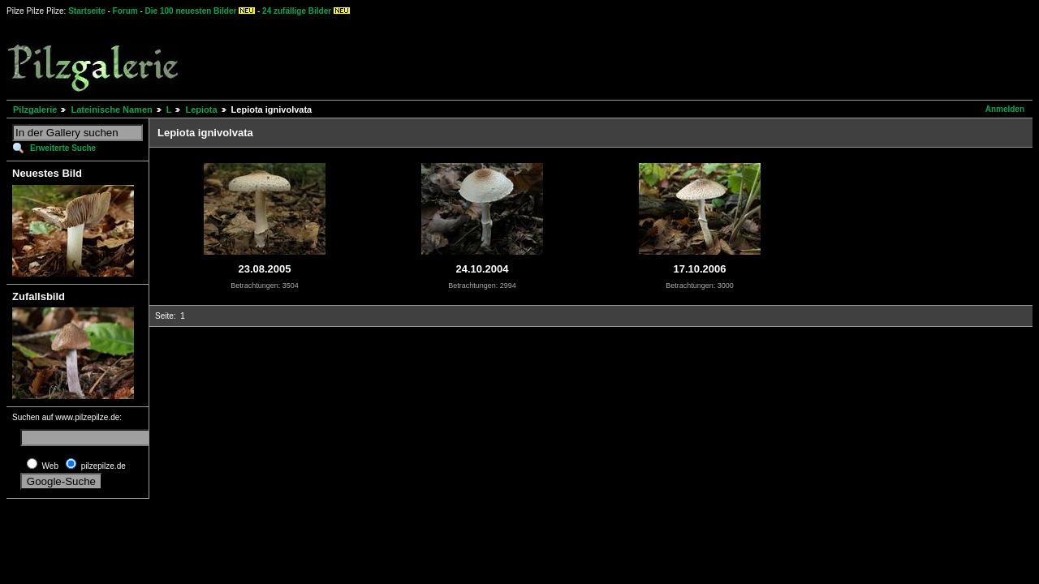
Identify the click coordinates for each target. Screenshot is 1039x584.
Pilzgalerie (35, 109)
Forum (125, 10)
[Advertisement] (601, 56)
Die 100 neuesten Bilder (191, 10)
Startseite (87, 10)
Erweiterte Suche (63, 148)
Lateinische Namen (111, 109)
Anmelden (1004, 109)
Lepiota (201, 109)
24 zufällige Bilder (296, 10)
